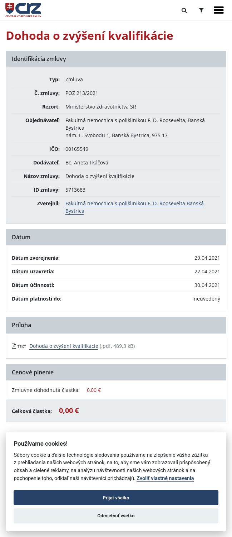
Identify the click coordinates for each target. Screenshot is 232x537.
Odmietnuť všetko (115, 515)
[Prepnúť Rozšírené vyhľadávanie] (201, 10)
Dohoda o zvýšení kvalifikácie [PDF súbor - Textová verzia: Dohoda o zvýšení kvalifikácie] (63, 345)
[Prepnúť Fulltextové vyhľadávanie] (184, 10)
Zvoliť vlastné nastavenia (165, 478)
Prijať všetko (116, 497)
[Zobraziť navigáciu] (218, 10)
